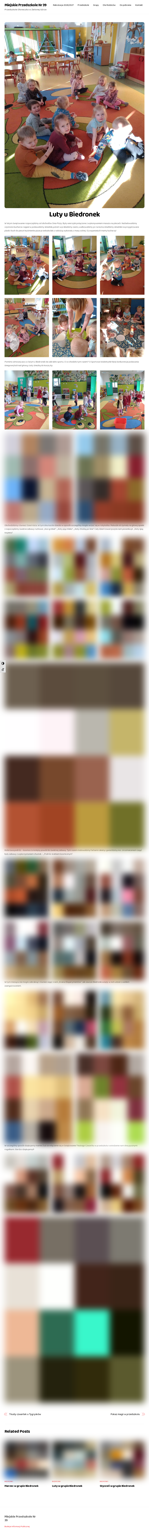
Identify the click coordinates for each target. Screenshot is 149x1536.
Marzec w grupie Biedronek (21, 1486)
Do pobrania (125, 5)
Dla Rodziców (109, 5)
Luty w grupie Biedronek (67, 1486)
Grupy (96, 5)
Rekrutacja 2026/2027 (63, 5)
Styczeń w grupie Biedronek (117, 1486)
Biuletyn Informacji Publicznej (17, 1526)
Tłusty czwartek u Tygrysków (25, 1414)
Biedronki (9, 1481)
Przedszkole (83, 5)
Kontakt (139, 5)
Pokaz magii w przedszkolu (125, 1414)
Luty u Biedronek (74, 214)
